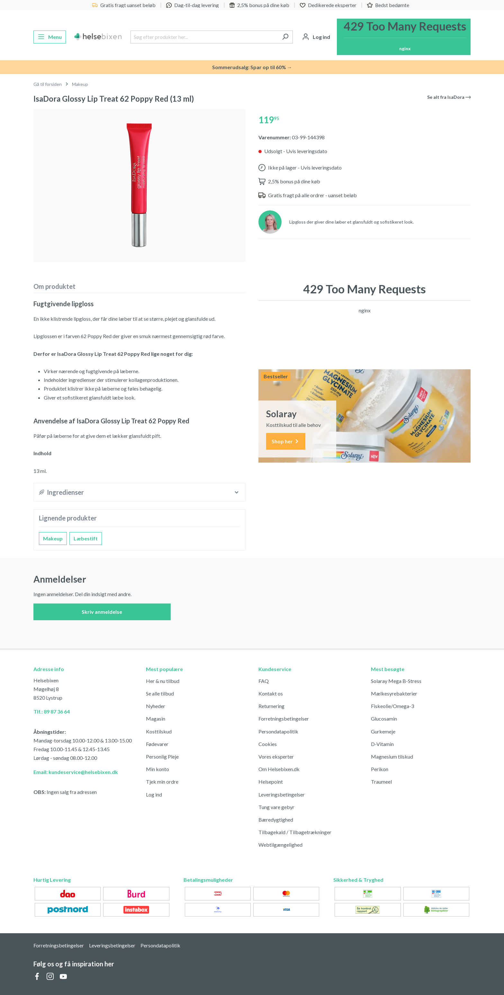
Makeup (53, 538)
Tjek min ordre (162, 781)
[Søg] (285, 37)
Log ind (154, 794)
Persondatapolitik (278, 731)
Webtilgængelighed (280, 845)
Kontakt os (270, 693)
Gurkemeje (383, 731)
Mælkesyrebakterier (394, 693)
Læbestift (86, 538)
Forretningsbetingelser (283, 718)
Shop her (286, 441)
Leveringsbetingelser (281, 794)
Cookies (267, 744)
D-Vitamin (382, 744)
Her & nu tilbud (162, 681)
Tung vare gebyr (276, 807)
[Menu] (49, 37)
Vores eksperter (276, 756)
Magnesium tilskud (392, 756)
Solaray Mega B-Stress (396, 681)
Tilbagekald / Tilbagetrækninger (294, 832)
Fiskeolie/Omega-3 (392, 706)
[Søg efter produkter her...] (204, 37)
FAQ (263, 681)
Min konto (157, 769)
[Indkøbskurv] (404, 37)
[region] (139, 185)
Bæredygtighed (275, 819)
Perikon (379, 769)
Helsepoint (270, 781)
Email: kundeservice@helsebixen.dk (75, 772)
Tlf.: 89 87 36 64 (51, 711)
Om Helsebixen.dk (279, 769)
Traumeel (381, 781)
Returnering (271, 706)
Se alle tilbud (160, 693)
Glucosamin (384, 718)
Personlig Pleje (162, 756)
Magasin (155, 718)
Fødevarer (157, 744)
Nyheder (155, 706)
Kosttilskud (159, 731)
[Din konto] (316, 37)
